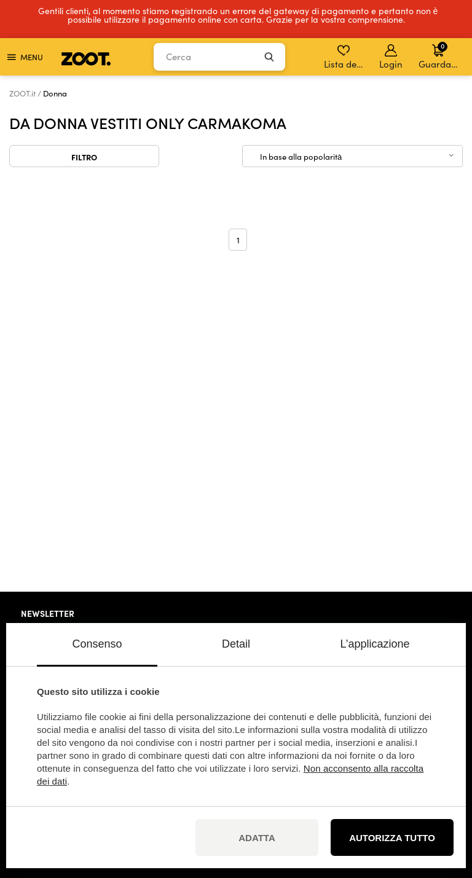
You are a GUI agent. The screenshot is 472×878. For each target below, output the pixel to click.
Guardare (439, 55)
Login (391, 57)
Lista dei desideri (344, 57)
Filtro (84, 156)
